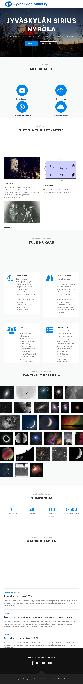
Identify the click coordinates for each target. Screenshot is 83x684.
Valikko (77, 4)
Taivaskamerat (22, 109)
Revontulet (61, 109)
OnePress (44, 679)
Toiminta (31, 43)
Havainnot (48, 210)
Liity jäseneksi (48, 43)
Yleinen (16, 645)
